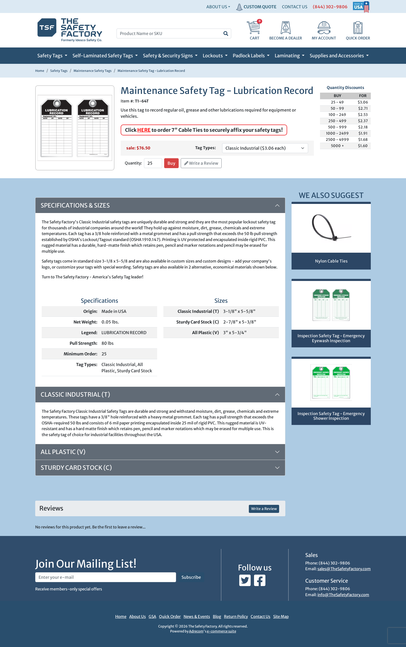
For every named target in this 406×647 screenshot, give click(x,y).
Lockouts (213, 56)
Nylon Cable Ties (331, 261)
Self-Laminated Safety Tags (103, 56)
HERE (144, 130)
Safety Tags (50, 56)
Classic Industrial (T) (75, 394)
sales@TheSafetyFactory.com (344, 568)
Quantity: (133, 163)
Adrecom (196, 631)
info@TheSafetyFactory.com (343, 594)
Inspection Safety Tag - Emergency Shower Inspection (331, 416)
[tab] (160, 452)
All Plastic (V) (63, 452)
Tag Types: (205, 147)
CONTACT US (294, 6)
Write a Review (201, 163)
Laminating (288, 56)
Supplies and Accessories (337, 56)
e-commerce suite (221, 631)
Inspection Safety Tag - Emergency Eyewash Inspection (331, 338)
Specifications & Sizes (75, 205)
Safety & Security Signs (168, 56)
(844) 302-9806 (330, 6)
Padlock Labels (249, 56)
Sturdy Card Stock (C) (76, 467)
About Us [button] (216, 6)
